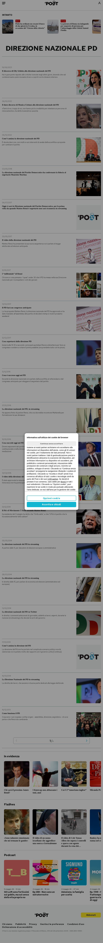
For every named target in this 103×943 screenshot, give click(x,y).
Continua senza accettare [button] (51, 444)
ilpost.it (64, 482)
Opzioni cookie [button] (51, 498)
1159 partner (52, 479)
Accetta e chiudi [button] (51, 504)
